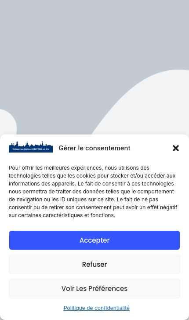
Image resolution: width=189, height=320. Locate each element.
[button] (175, 148)
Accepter (94, 240)
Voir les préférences (95, 288)
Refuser (94, 264)
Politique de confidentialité (97, 308)
